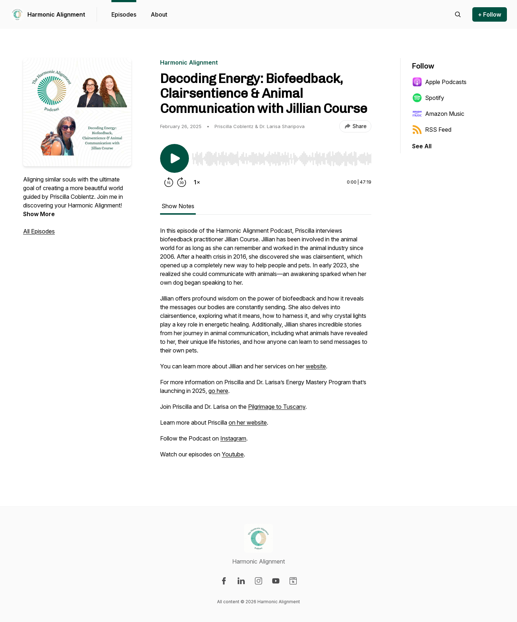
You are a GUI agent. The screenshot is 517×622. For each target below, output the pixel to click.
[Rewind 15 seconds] (169, 182)
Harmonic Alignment (56, 14)
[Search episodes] (458, 14)
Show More (39, 214)
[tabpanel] (265, 346)
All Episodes (39, 231)
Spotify (428, 98)
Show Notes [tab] (178, 206)
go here (218, 390)
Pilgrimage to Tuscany (276, 406)
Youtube (233, 454)
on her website (248, 422)
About (159, 14)
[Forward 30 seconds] (182, 182)
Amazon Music (438, 114)
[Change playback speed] (197, 182)
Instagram (233, 438)
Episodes (123, 14)
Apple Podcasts (439, 82)
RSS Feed (431, 129)
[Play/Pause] (174, 158)
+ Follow (489, 14)
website (316, 366)
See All (422, 146)
